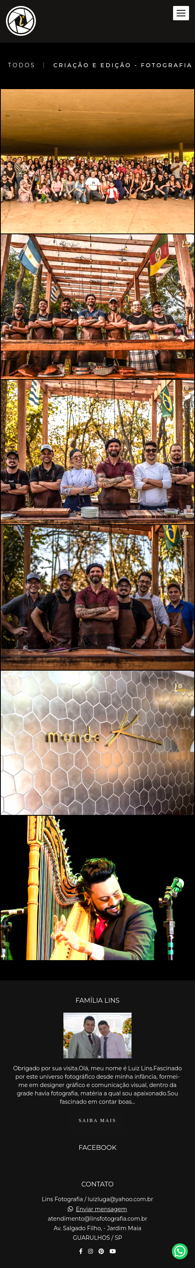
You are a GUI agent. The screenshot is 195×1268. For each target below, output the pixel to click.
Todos (21, 65)
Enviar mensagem (101, 1209)
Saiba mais (97, 1120)
